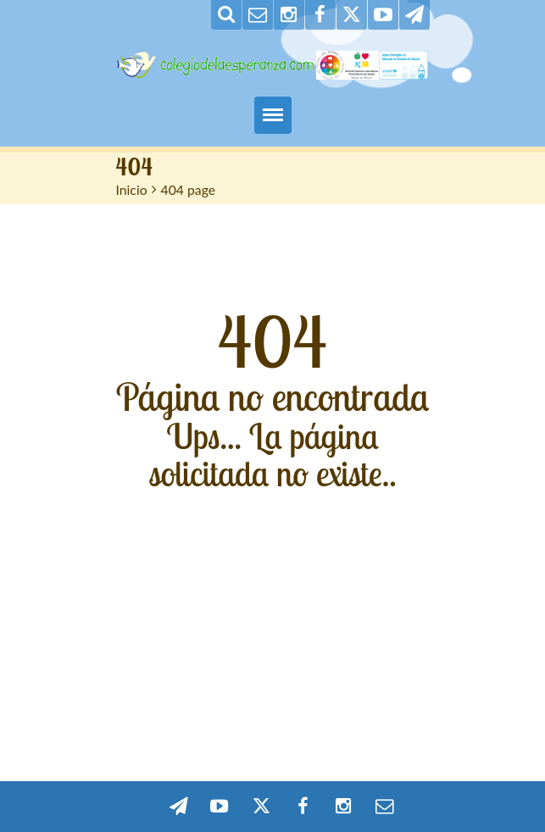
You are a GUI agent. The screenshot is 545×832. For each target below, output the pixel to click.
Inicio (131, 189)
